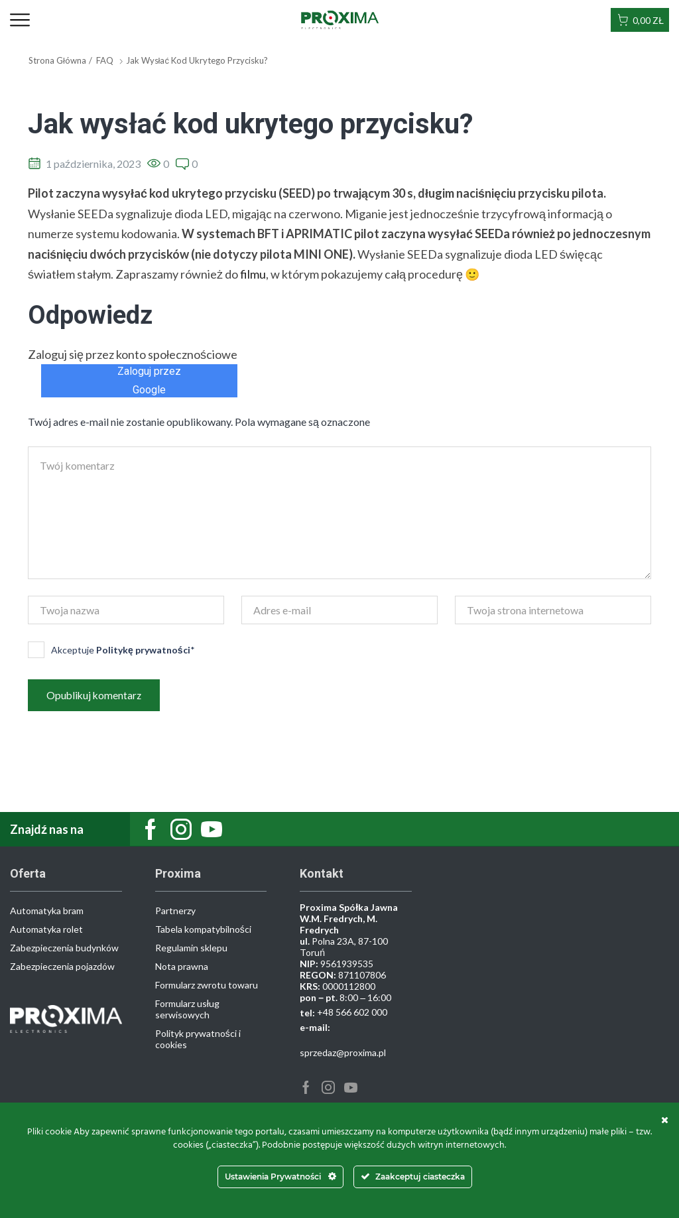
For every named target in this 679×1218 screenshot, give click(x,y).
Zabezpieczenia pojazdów (62, 967)
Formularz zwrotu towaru (206, 985)
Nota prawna (181, 967)
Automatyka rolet (46, 929)
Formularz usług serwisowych (187, 1009)
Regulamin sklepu (191, 948)
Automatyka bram (47, 911)
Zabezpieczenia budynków (64, 948)
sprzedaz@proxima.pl (343, 1053)
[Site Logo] (340, 19)
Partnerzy (175, 911)
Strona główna (57, 60)
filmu (253, 274)
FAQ (104, 60)
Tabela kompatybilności (203, 929)
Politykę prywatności (143, 649)
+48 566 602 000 (352, 1012)
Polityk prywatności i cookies (198, 1039)
